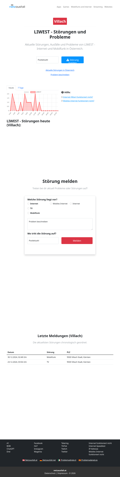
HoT (36, 446)
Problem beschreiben (60, 74)
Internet (34, 203)
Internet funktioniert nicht (100, 443)
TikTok (64, 446)
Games (66, 7)
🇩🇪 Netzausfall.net (48, 460)
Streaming (98, 7)
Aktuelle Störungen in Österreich (60, 70)
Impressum (63, 473)
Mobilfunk (35, 213)
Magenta (38, 451)
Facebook (38, 443)
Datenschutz (50, 473)
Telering (64, 443)
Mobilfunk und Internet (81, 7)
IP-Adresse (93, 449)
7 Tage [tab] (21, 88)
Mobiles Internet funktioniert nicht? (78, 101)
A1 (8, 443)
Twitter (64, 451)
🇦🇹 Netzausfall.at (29, 460)
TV (31, 208)
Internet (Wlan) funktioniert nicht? (78, 97)
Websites (108, 7)
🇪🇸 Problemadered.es (88, 460)
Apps (59, 7)
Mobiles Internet (60, 203)
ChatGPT (10, 449)
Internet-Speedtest (97, 446)
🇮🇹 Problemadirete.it (67, 460)
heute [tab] (11, 88)
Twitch (64, 449)
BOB (9, 446)
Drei (8, 451)
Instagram (38, 449)
